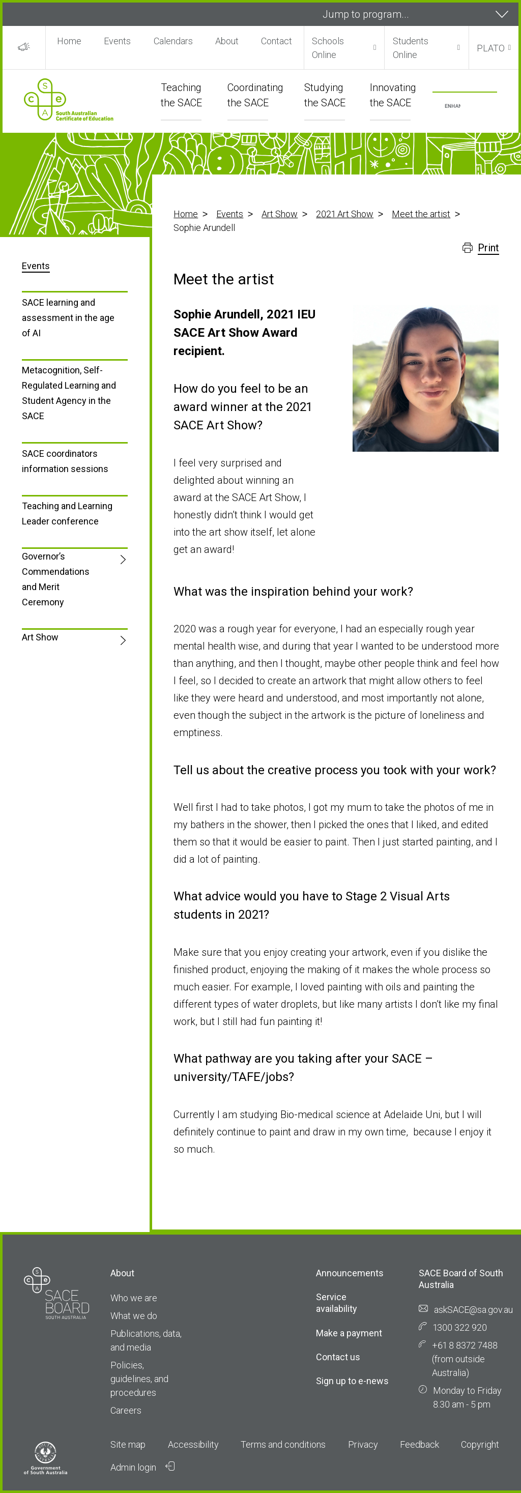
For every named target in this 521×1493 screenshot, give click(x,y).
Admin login (142, 1467)
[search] (452, 107)
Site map (128, 1444)
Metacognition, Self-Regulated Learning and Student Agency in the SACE (69, 393)
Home (69, 41)
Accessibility (193, 1444)
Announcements (350, 1273)
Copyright (480, 1444)
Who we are (133, 1298)
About (227, 41)
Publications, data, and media (146, 1340)
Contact (276, 41)
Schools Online (328, 48)
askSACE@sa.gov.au (473, 1309)
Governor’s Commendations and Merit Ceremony (56, 579)
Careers (125, 1410)
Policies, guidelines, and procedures (139, 1379)
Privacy (363, 1444)
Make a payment (349, 1333)
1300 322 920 (460, 1327)
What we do (133, 1315)
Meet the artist (421, 214)
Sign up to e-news (352, 1380)
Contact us (338, 1357)
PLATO (491, 48)
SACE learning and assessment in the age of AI (68, 317)
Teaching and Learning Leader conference (67, 513)
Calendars (173, 41)
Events (117, 41)
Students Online (410, 48)
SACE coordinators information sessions (65, 461)
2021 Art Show (344, 214)
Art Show (280, 214)
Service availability (336, 1303)
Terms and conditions (283, 1444)
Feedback (419, 1444)
